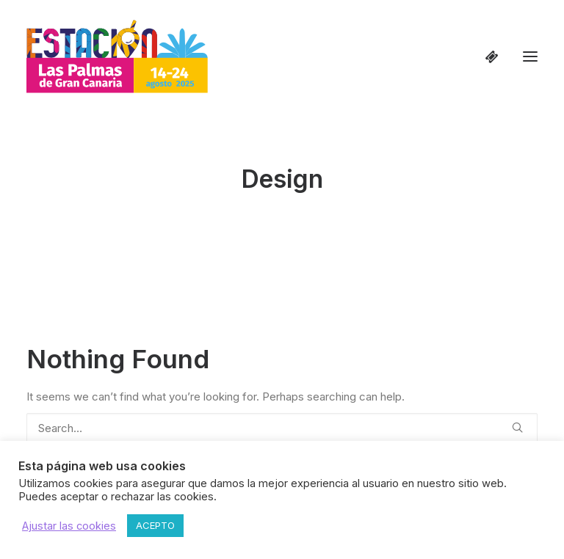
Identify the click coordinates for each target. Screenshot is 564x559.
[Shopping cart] (485, 56)
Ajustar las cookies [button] (69, 526)
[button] (530, 56)
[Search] (282, 428)
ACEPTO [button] (155, 525)
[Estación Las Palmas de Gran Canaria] (117, 56)
